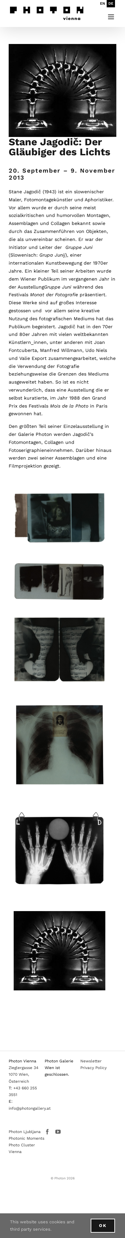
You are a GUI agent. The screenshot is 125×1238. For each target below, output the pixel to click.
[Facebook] (47, 1131)
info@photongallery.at (30, 1108)
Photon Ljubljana (25, 1131)
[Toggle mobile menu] (111, 16)
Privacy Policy (93, 1067)
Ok (103, 1225)
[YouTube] (58, 1131)
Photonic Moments (26, 1138)
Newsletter (91, 1061)
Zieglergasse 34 (23, 1067)
